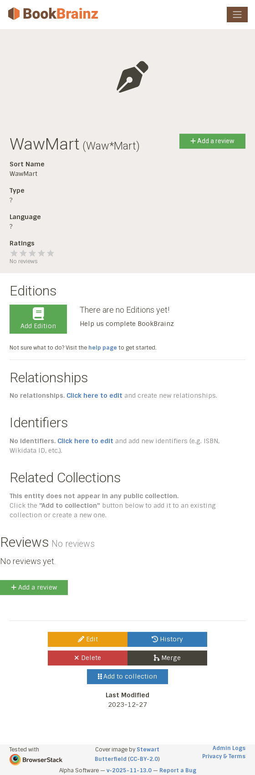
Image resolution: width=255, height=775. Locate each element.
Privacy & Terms (223, 756)
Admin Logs (229, 748)
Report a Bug (177, 770)
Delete (87, 658)
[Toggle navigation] (237, 14)
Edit (88, 639)
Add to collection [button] (128, 676)
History (167, 639)
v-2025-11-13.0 (129, 770)
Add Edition (38, 318)
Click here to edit (94, 395)
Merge (167, 658)
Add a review (212, 141)
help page (102, 347)
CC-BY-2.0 (144, 759)
